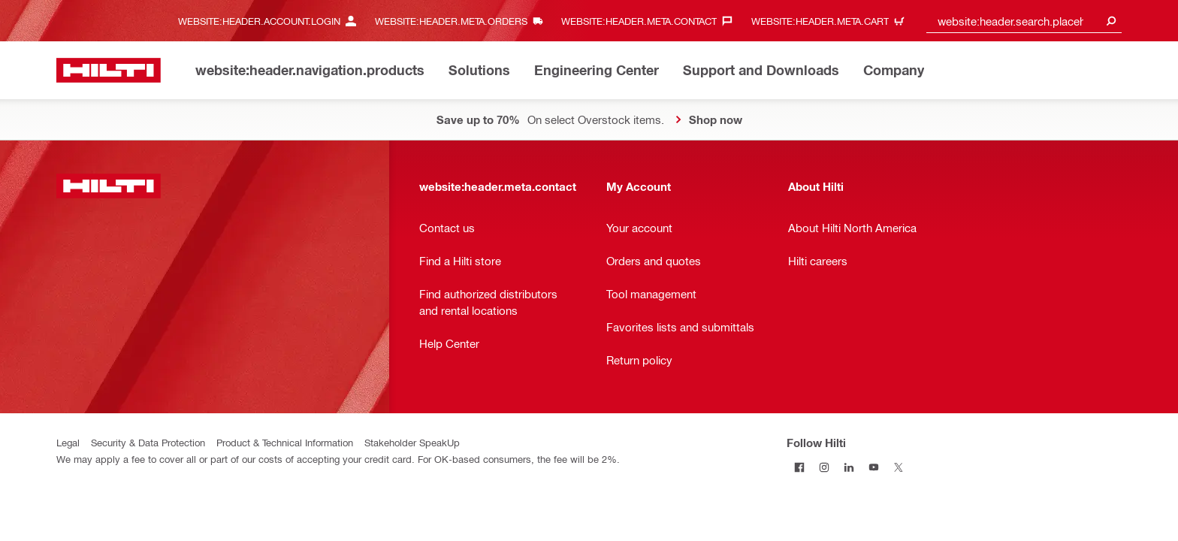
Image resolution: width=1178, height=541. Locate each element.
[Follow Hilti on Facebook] (799, 467)
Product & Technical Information (284, 442)
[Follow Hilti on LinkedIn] (848, 467)
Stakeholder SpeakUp (412, 442)
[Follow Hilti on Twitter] (898, 467)
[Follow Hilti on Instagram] (823, 467)
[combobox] (1024, 20)
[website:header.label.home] (108, 70)
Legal (68, 442)
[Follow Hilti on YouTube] (873, 467)
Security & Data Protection (148, 442)
